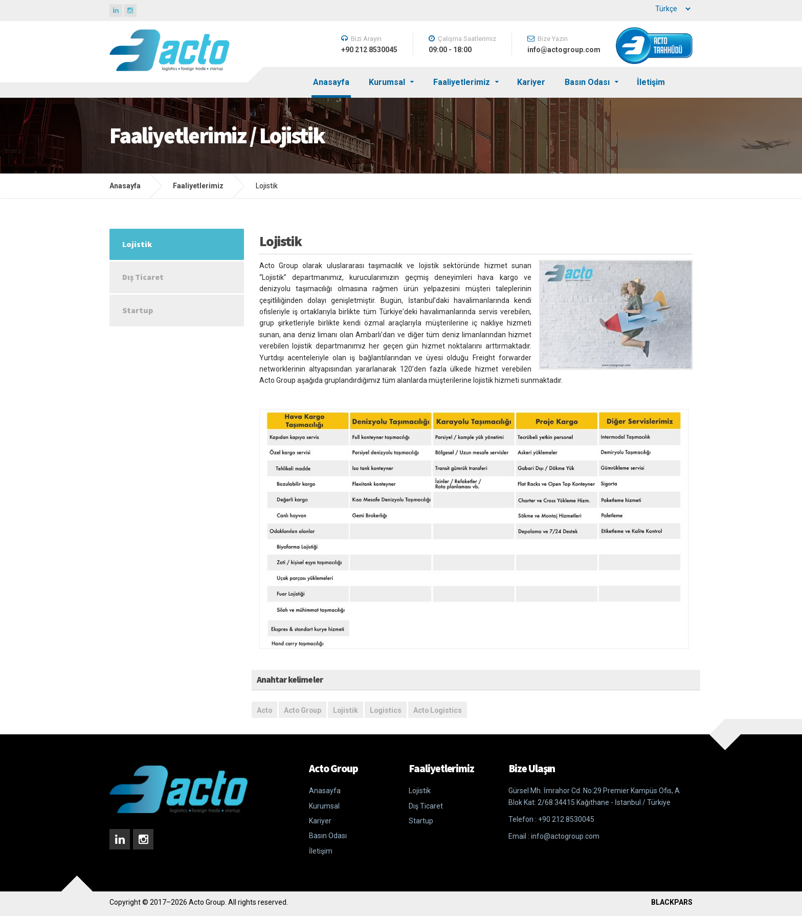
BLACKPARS (672, 902)
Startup (137, 310)
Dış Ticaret (143, 277)
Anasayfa (331, 82)
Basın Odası (587, 82)
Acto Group (302, 710)
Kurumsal (387, 82)
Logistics (386, 710)
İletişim (651, 82)
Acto (264, 710)
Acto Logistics (437, 710)
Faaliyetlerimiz (461, 82)
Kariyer (531, 82)
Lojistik (345, 710)
